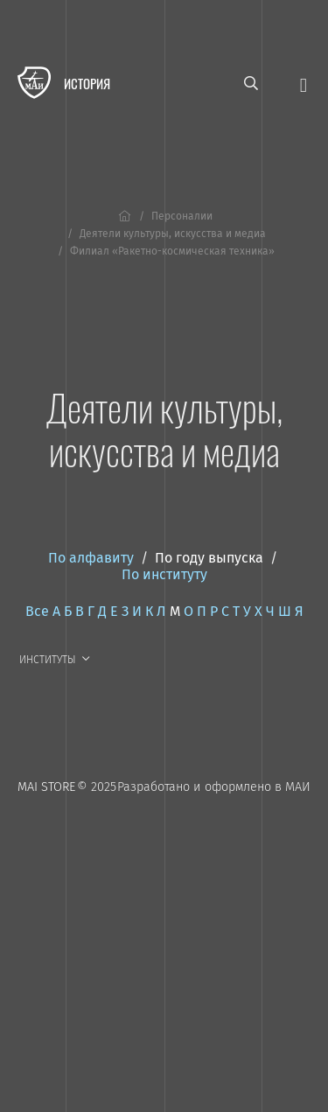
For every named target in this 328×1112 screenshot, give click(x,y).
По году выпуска (209, 557)
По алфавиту (91, 557)
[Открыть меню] (304, 83)
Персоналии (182, 216)
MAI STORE (46, 787)
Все (37, 611)
